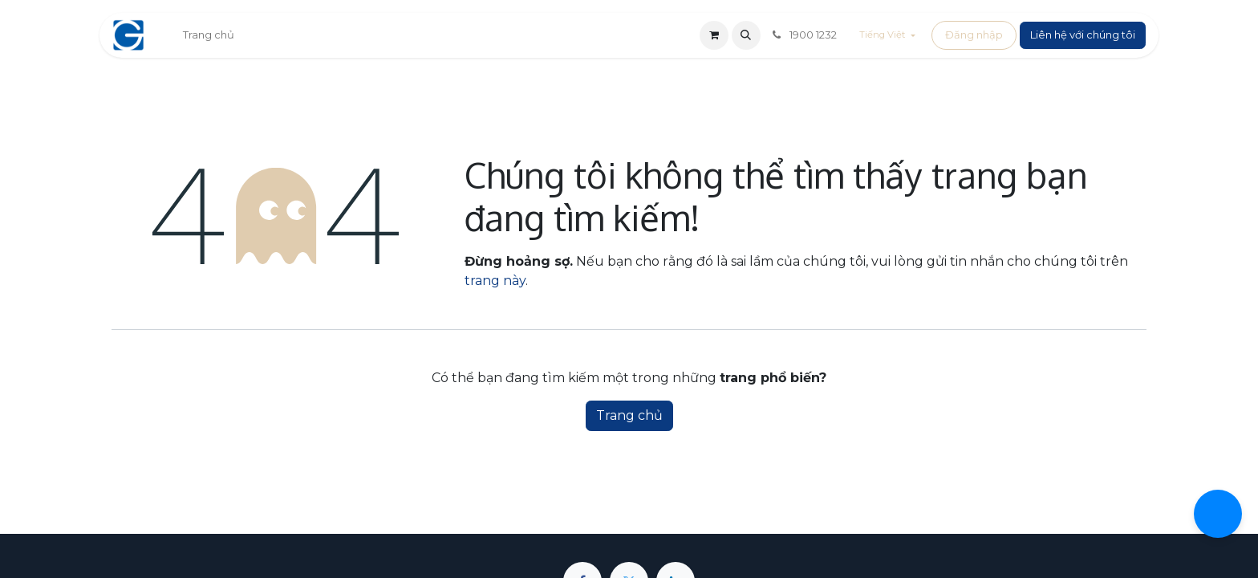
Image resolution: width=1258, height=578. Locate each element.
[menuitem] (209, 35)
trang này (495, 280)
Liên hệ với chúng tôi (1082, 34)
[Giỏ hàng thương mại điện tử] (714, 35)
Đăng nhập (974, 34)
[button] (746, 35)
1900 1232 (803, 34)
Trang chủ (629, 415)
